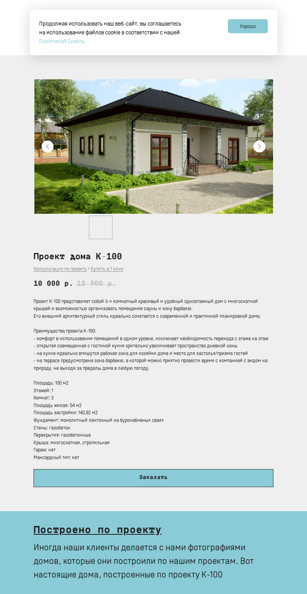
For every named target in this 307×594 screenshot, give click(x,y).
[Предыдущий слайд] (48, 146)
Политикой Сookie (61, 41)
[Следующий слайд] (259, 146)
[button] (153, 478)
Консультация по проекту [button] (60, 268)
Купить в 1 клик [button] (107, 268)
